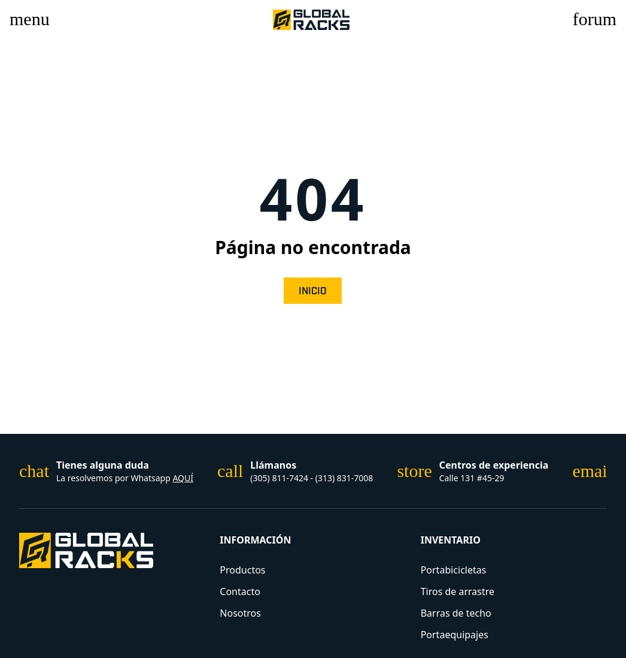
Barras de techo (456, 613)
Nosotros (240, 613)
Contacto (240, 591)
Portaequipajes (454, 634)
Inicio (313, 291)
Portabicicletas (454, 569)
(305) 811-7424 (280, 478)
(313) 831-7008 (344, 478)
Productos (242, 569)
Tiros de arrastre (457, 591)
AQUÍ (182, 478)
